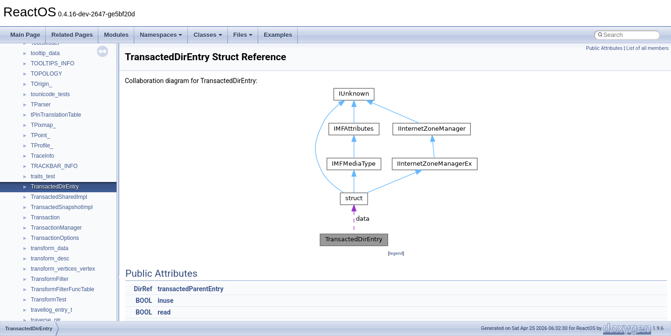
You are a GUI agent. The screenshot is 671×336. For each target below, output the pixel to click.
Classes (207, 34)
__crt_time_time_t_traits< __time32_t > (79, 275)
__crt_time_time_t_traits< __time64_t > (79, 285)
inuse (165, 300)
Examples (278, 34)
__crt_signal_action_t (57, 234)
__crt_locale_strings (56, 172)
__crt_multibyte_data (56, 193)
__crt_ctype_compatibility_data (69, 59)
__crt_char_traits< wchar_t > (66, 49)
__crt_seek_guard (53, 224)
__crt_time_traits (51, 296)
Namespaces (161, 34)
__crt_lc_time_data (54, 111)
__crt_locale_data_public (62, 131)
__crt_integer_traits (55, 80)
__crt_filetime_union (56, 70)
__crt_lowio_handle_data (62, 183)
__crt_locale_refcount (57, 152)
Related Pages (72, 34)
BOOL (144, 300)
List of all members (647, 48)
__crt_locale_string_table (62, 162)
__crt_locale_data (53, 121)
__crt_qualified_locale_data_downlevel (79, 213)
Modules (116, 34)
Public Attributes (604, 48)
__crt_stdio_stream (54, 244)
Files (243, 34)
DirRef (143, 289)
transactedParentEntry (190, 289)
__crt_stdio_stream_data (61, 255)
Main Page (25, 34)
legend (396, 253)
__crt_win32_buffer (54, 306)
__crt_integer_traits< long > (65, 90)
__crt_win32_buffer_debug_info (70, 316)
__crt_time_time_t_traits (60, 265)
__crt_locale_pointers (57, 142)
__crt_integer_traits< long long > (71, 101)
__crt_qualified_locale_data (65, 203)
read (164, 312)
